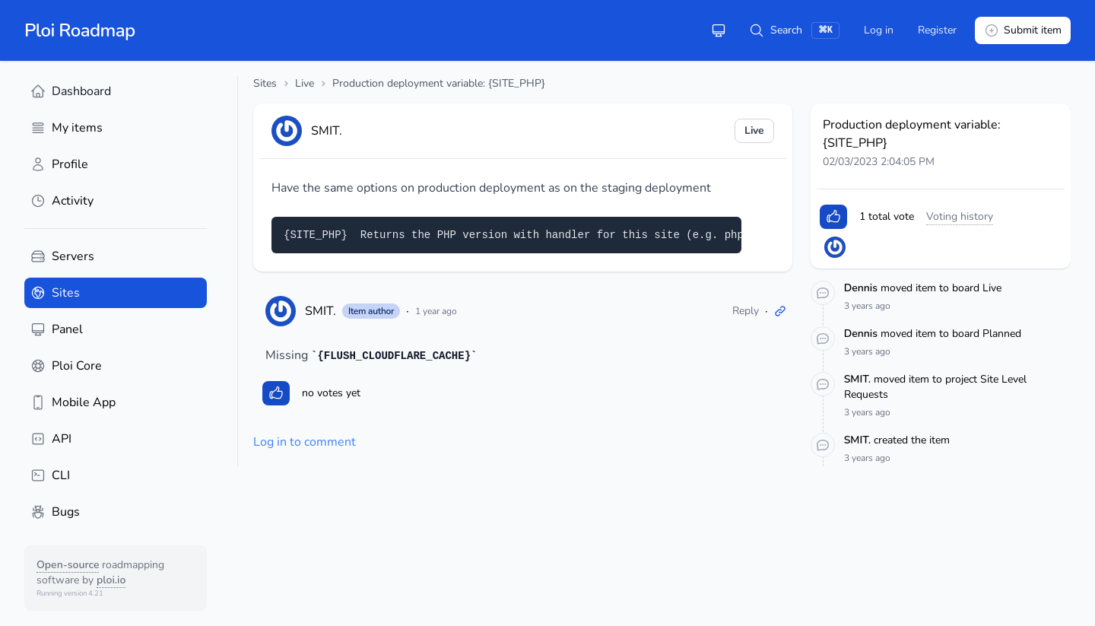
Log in (878, 30)
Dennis (862, 288)
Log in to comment (304, 442)
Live (304, 83)
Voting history (959, 216)
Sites (265, 83)
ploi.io (111, 580)
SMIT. (320, 311)
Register (937, 30)
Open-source (67, 565)
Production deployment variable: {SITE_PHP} (438, 83)
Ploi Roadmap (79, 30)
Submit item (1023, 30)
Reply (745, 310)
